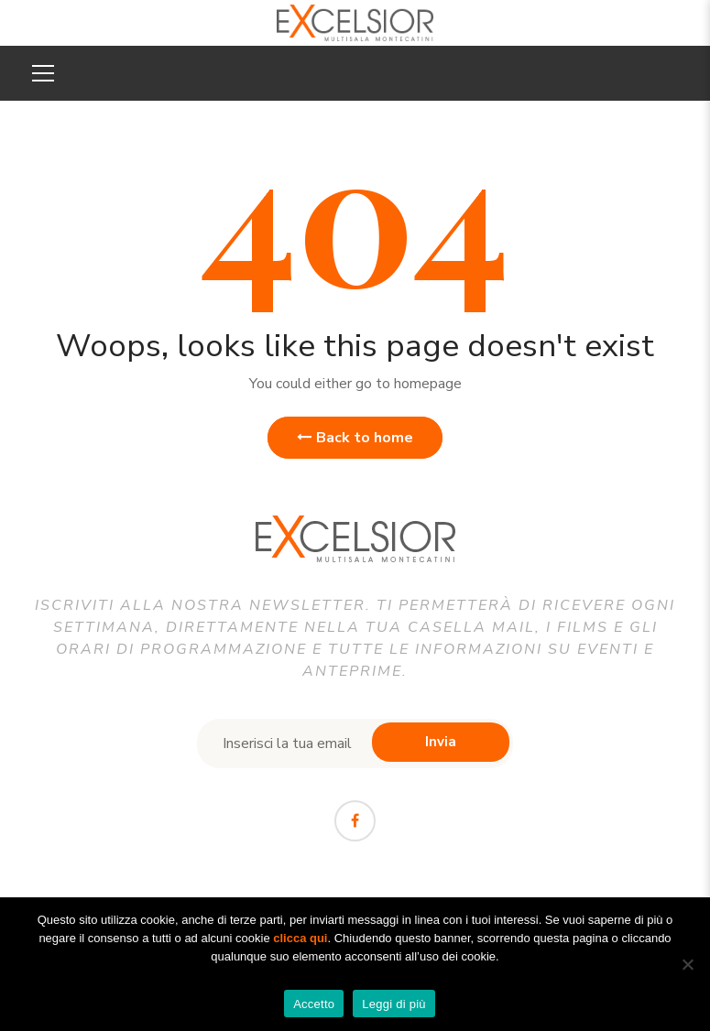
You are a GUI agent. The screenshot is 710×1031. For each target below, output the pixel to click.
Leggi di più (394, 1004)
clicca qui (300, 938)
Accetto (313, 1004)
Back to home (355, 438)
